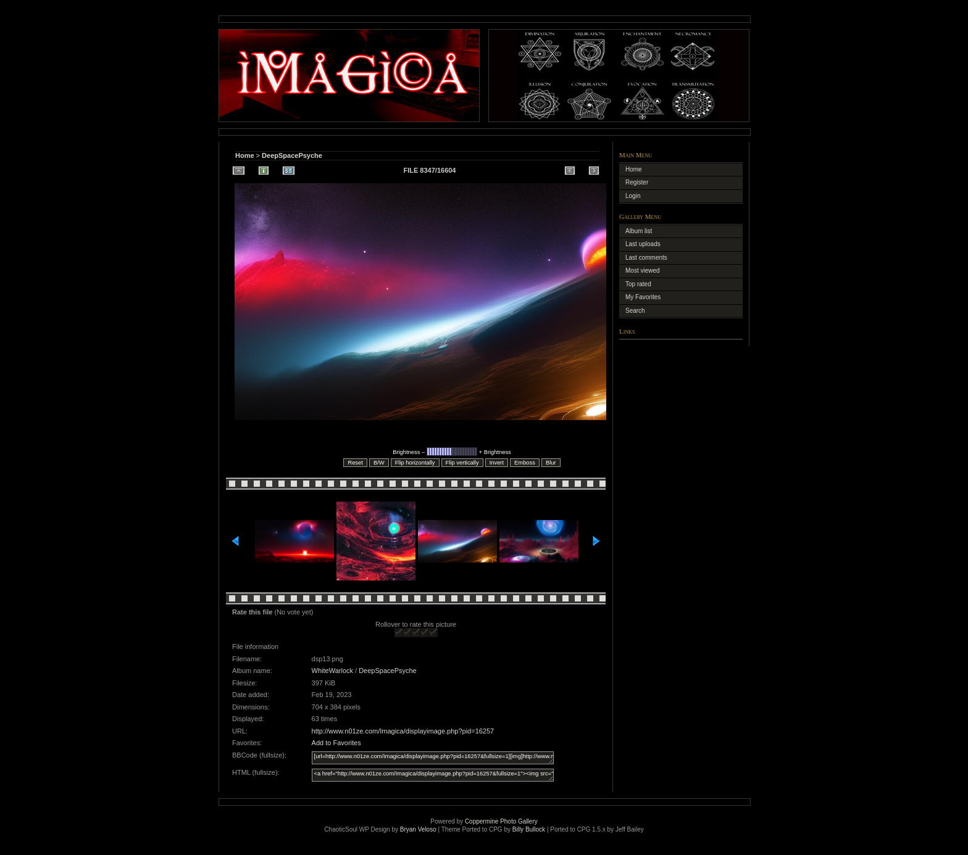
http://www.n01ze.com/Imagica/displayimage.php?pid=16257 (403, 731)
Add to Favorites (336, 742)
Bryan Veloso (418, 829)
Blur (551, 463)
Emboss (524, 463)
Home (244, 155)
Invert (497, 463)
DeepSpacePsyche (292, 155)
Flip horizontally (415, 463)
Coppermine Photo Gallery (501, 821)
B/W (379, 463)
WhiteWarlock (332, 670)
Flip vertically (462, 463)
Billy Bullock (528, 829)
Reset (355, 463)
